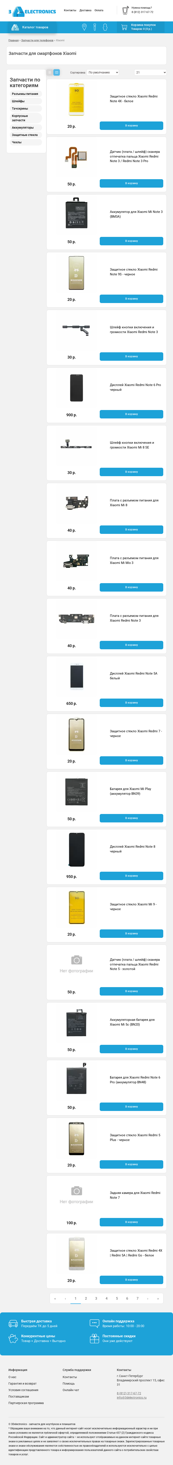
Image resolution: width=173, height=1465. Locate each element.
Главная (13, 40)
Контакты (70, 10)
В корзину (131, 125)
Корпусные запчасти (20, 118)
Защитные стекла (25, 135)
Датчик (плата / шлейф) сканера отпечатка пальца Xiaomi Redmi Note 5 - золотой (135, 964)
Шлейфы (18, 101)
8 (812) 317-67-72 (129, 1393)
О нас (12, 1377)
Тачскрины (20, 108)
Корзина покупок (143, 25)
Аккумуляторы (23, 127)
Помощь (69, 1383)
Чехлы (16, 142)
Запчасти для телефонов (37, 40)
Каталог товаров (29, 27)
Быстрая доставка (36, 1321)
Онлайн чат (71, 1390)
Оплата (99, 10)
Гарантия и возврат (22, 1383)
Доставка (85, 10)
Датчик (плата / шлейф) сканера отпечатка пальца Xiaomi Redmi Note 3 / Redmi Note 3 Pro (135, 156)
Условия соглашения (23, 1390)
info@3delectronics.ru (132, 1397)
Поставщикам (18, 1396)
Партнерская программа (26, 1403)
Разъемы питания (25, 94)
